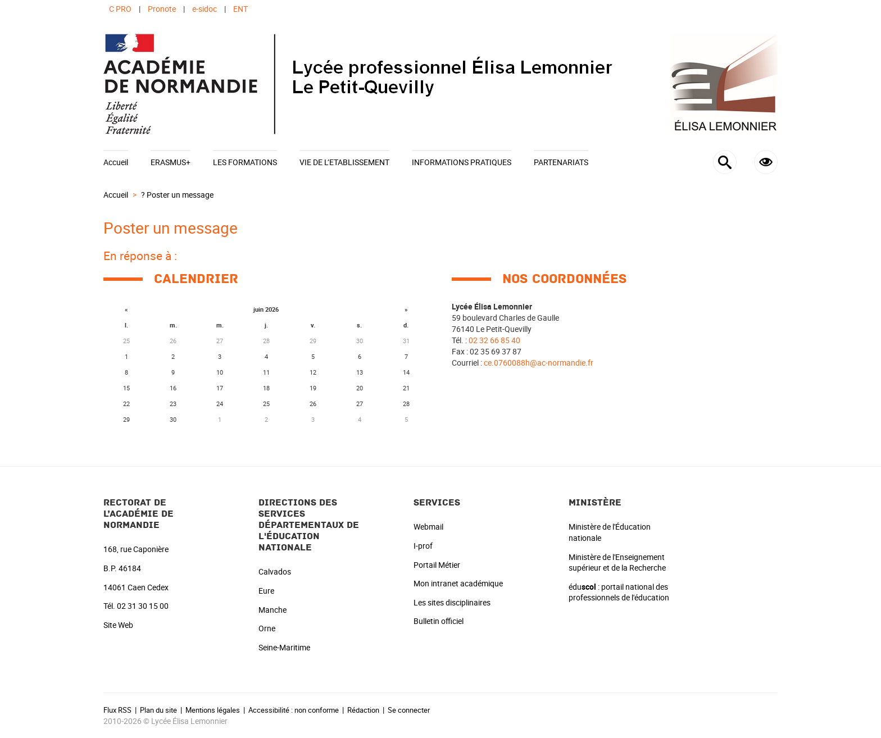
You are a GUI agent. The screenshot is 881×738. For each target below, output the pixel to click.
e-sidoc (204, 8)
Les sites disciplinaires (452, 602)
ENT (240, 8)
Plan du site (158, 710)
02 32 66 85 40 (494, 340)
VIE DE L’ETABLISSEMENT (344, 162)
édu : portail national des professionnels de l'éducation (619, 592)
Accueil (115, 162)
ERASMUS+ (170, 162)
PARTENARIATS (561, 162)
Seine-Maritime (284, 647)
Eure (266, 590)
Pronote (162, 8)
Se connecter (409, 710)
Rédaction (363, 710)
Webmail (428, 526)
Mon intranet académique (458, 583)
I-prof (423, 545)
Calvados (274, 571)
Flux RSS (117, 710)
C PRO (120, 8)
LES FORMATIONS (245, 162)
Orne (266, 628)
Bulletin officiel (439, 621)
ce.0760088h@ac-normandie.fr (538, 362)
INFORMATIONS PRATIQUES (461, 162)
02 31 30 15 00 (143, 605)
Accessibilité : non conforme (293, 710)
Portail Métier (437, 564)
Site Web (118, 624)
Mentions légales (212, 710)
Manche (272, 609)
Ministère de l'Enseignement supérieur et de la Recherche (617, 562)
